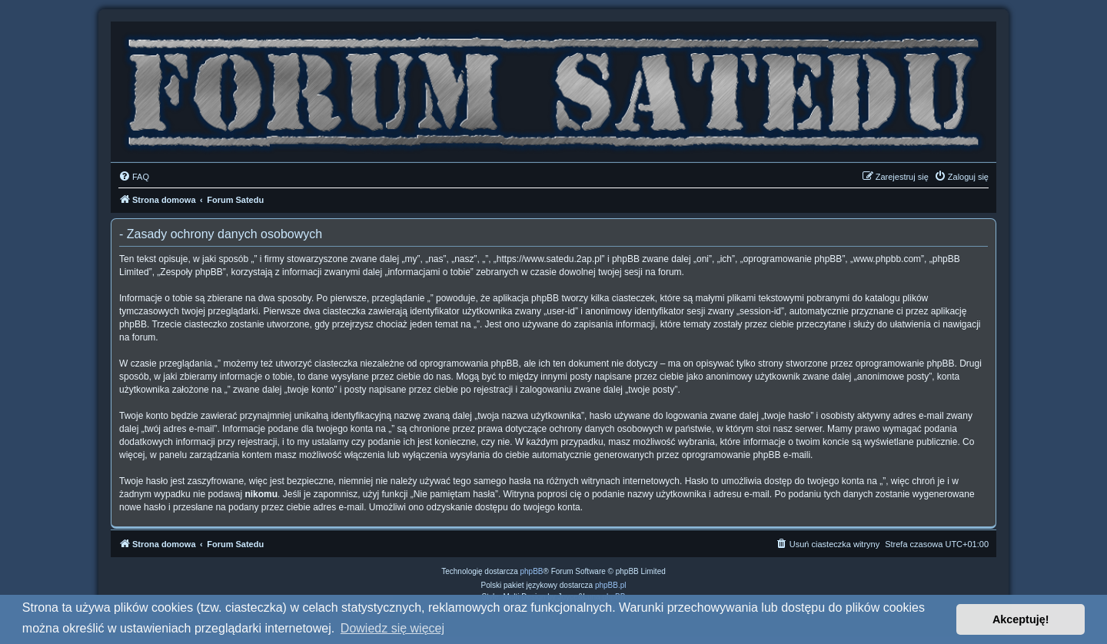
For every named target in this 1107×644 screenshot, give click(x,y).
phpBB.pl (611, 585)
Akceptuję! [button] (1020, 619)
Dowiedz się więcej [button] (392, 628)
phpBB (532, 571)
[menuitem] (133, 177)
